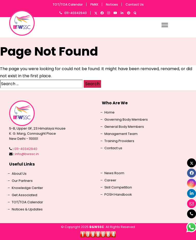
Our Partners (22, 181)
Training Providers (119, 141)
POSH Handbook (118, 194)
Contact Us (135, 4)
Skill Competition (118, 187)
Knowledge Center (27, 188)
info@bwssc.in (27, 153)
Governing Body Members (126, 119)
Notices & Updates (27, 209)
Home (109, 112)
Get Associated (24, 195)
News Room (114, 173)
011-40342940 (75, 13)
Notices (112, 4)
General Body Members (124, 126)
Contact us (113, 148)
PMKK (94, 4)
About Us (19, 173)
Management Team (121, 134)
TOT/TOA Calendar (68, 4)
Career (110, 180)
